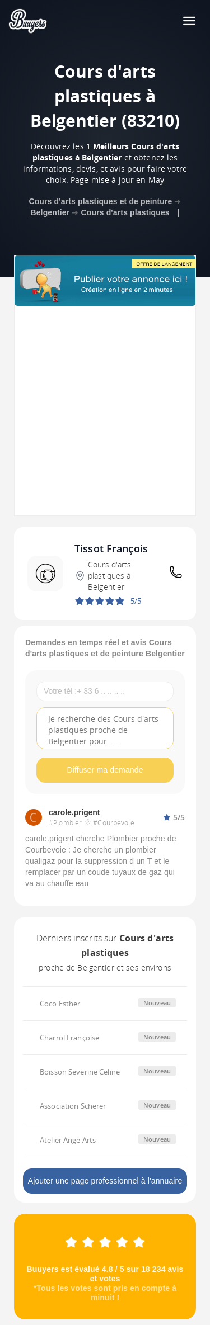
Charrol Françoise (69, 1038)
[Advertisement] (105, 410)
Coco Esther (60, 1004)
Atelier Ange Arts (68, 1140)
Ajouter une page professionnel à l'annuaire (105, 1180)
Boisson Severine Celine (80, 1072)
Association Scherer (73, 1106)
